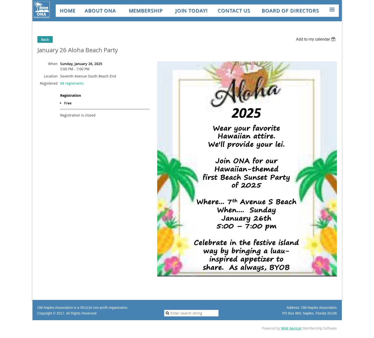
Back (45, 39)
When (53, 63)
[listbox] (316, 39)
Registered (49, 83)
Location (51, 76)
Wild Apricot (291, 328)
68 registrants (72, 83)
